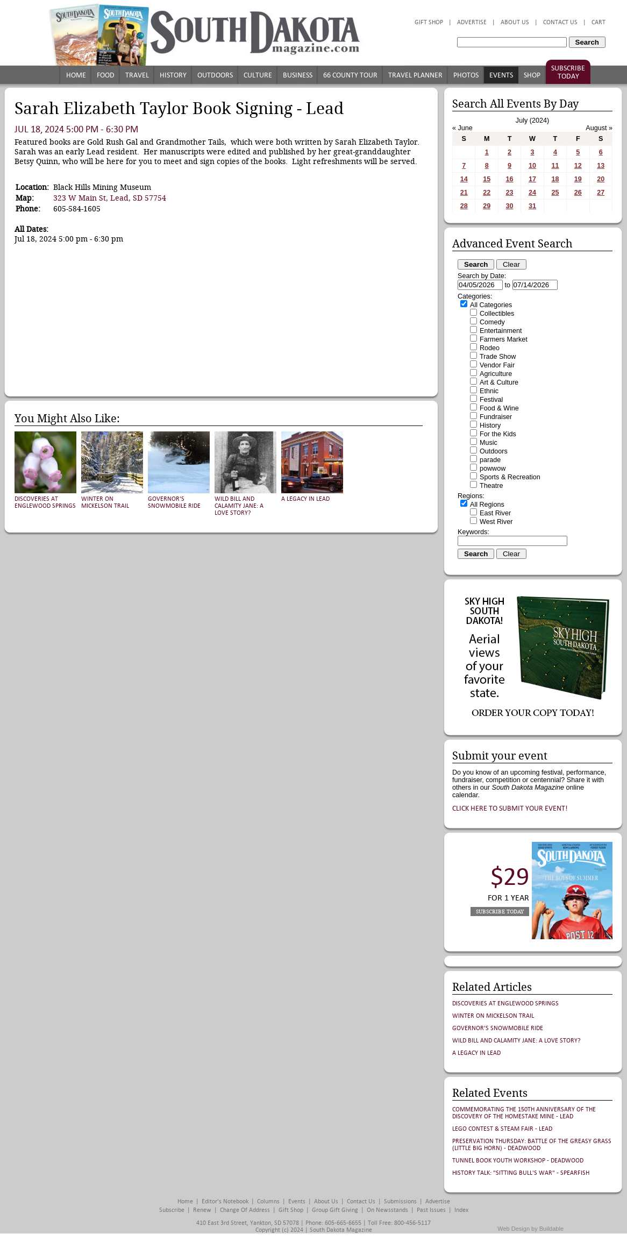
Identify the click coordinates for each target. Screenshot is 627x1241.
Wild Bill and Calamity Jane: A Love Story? (239, 505)
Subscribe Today (568, 72)
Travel (137, 75)
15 (486, 179)
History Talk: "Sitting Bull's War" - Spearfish (520, 1172)
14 (464, 179)
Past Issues (431, 1210)
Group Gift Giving (335, 1210)
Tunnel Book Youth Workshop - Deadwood (517, 1160)
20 (600, 179)
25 (555, 192)
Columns (268, 1201)
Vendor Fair (497, 365)
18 (555, 179)
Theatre (491, 486)
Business (297, 75)
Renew (202, 1210)
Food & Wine (499, 408)
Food (106, 75)
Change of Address (245, 1210)
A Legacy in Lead (305, 498)
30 (510, 206)
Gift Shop (429, 22)
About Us (515, 22)
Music (488, 442)
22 (486, 192)
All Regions (487, 504)
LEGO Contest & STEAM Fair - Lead (502, 1128)
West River (496, 522)
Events (501, 75)
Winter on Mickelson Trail (105, 502)
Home (76, 75)
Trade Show (498, 356)
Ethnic (489, 391)
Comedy (492, 322)
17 (532, 179)
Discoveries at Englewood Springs (45, 502)
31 (532, 206)
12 (578, 165)
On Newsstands (387, 1210)
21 (464, 192)
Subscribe (171, 1210)
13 (600, 165)
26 (578, 192)
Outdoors (215, 75)
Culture (258, 75)
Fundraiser (496, 417)
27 (600, 192)
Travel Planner (415, 75)
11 (555, 165)
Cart (598, 22)
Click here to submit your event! (510, 808)
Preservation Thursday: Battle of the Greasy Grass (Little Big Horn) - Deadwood (531, 1145)
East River (495, 513)
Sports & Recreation (510, 477)
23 (510, 192)
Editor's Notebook (225, 1201)
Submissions (400, 1201)
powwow (492, 468)
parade (490, 460)
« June (462, 128)
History (173, 75)
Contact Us (560, 22)
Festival (491, 399)
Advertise (472, 22)
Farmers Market (504, 339)
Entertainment (501, 331)
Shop (532, 75)
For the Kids (498, 434)
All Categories (491, 305)
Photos (466, 75)
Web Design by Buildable (530, 1228)
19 (578, 179)
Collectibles (497, 313)
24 (532, 192)
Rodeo (490, 348)
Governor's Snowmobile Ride (174, 502)
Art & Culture (499, 382)
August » (599, 128)
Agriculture (496, 374)
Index (461, 1210)
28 (464, 206)
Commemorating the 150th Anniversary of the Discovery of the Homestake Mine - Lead (524, 1113)
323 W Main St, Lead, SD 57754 (109, 198)
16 (510, 179)
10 (532, 165)
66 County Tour (350, 75)
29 (486, 206)
